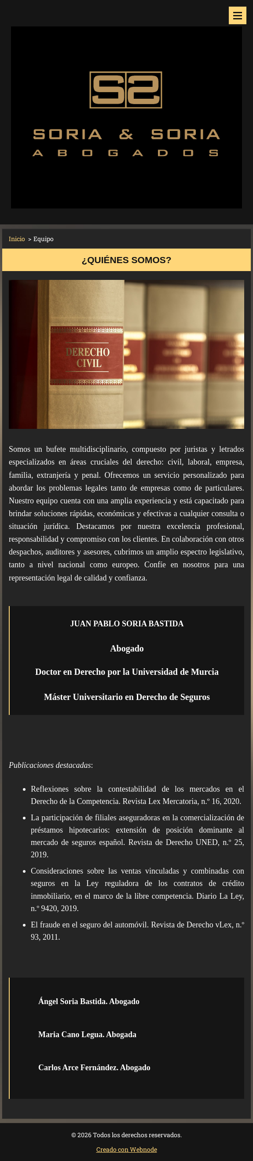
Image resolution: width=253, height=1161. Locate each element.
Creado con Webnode (126, 1149)
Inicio (17, 238)
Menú (237, 15)
